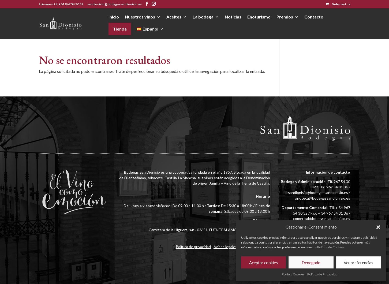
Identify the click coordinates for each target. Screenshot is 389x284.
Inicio (114, 17)
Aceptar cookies (263, 262)
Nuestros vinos (140, 17)
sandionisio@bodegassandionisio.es (318, 192)
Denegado (311, 262)
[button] (378, 227)
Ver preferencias (358, 262)
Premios (284, 17)
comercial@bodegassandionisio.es (321, 218)
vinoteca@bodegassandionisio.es (322, 198)
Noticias (233, 17)
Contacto (313, 17)
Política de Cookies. (331, 247)
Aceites (173, 17)
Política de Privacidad (322, 274)
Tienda (120, 28)
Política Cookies (293, 274)
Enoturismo (259, 17)
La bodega (203, 17)
